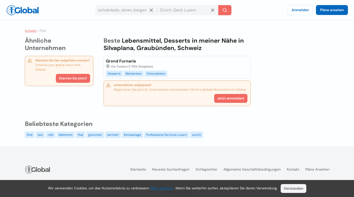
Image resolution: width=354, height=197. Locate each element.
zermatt (113, 135)
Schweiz (31, 31)
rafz (51, 135)
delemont (66, 135)
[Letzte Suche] (224, 10)
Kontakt (293, 169)
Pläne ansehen (332, 10)
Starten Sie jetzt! (73, 78)
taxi (40, 135)
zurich (196, 135)
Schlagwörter (206, 169)
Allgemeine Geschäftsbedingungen (252, 169)
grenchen (95, 135)
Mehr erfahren (162, 188)
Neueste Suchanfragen (171, 169)
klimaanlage (132, 135)
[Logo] (22, 10)
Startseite (138, 169)
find (29, 135)
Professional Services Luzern (166, 135)
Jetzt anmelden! (230, 98)
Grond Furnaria (121, 61)
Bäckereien (134, 74)
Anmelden (300, 10)
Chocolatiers (156, 74)
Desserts (114, 74)
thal (80, 135)
